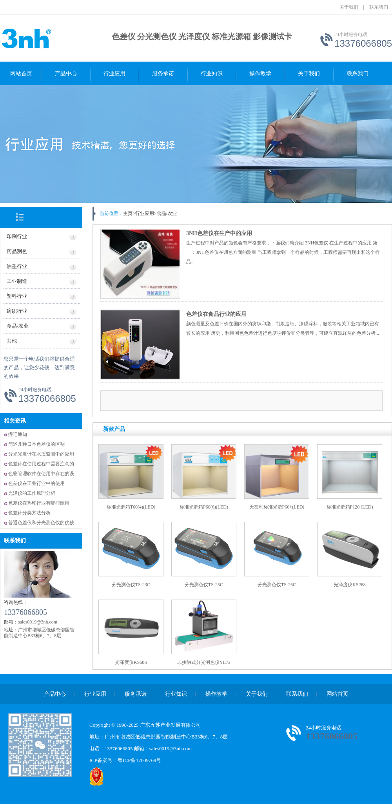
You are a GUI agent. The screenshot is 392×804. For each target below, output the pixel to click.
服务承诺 (163, 74)
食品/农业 (18, 326)
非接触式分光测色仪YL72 (203, 662)
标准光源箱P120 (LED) (350, 507)
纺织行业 (17, 311)
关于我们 (348, 7)
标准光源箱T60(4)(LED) (131, 507)
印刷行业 (17, 236)
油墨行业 (17, 266)
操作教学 (260, 74)
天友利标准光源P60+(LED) (277, 507)
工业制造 (17, 281)
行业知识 (212, 74)
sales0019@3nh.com (170, 748)
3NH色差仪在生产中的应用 (219, 233)
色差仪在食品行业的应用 (216, 314)
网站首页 (21, 74)
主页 (127, 213)
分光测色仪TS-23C (131, 584)
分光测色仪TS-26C (277, 584)
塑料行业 (17, 296)
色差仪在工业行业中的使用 (36, 483)
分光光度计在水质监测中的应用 (41, 454)
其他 (12, 341)
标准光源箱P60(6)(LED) (204, 507)
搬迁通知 (17, 434)
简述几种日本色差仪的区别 (36, 444)
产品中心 (66, 74)
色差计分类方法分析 (29, 513)
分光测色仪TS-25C (204, 584)
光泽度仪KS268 (349, 584)
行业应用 (114, 74)
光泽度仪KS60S (131, 662)
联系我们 (378, 7)
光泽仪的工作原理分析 (31, 493)
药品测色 (17, 251)
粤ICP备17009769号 (139, 760)
